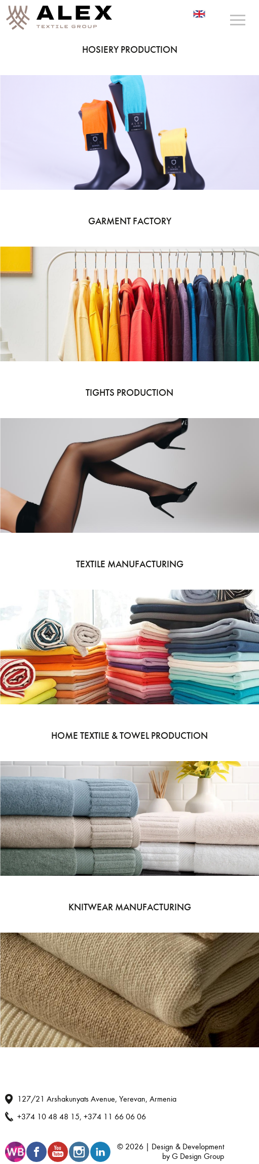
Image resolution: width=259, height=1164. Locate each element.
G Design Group (198, 1156)
